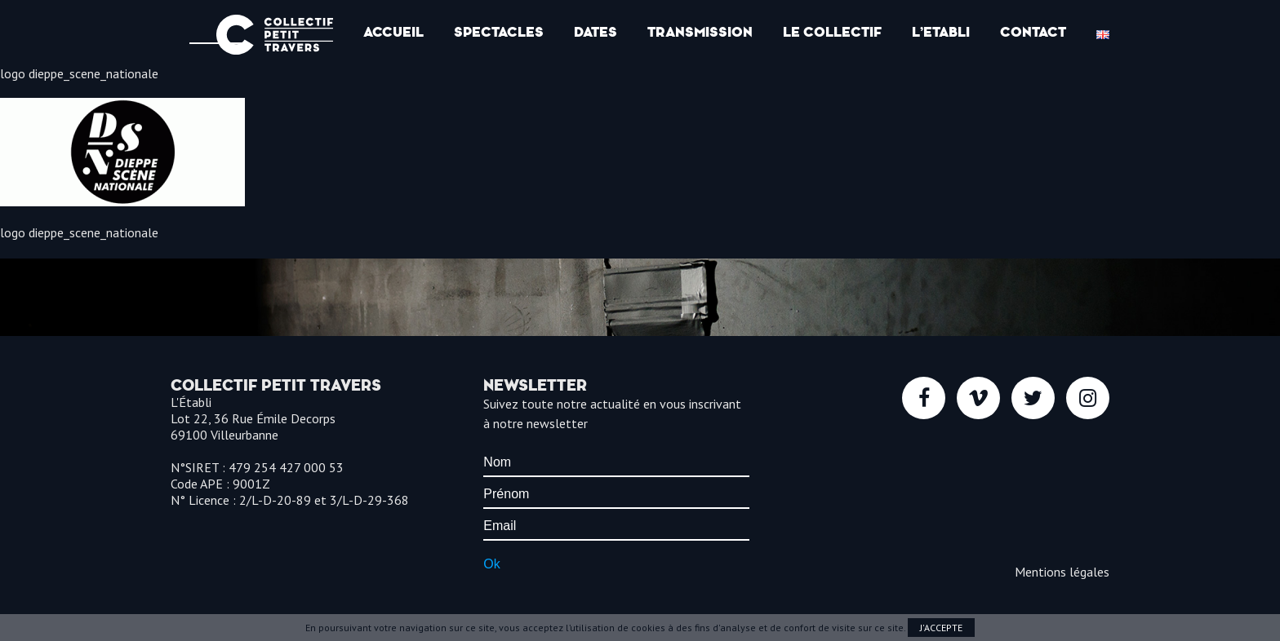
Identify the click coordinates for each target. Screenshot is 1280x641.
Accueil (393, 32)
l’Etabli (941, 32)
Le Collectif (832, 32)
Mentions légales (1062, 572)
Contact (1033, 32)
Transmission (700, 32)
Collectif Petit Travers (274, 35)
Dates (595, 32)
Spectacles (499, 32)
